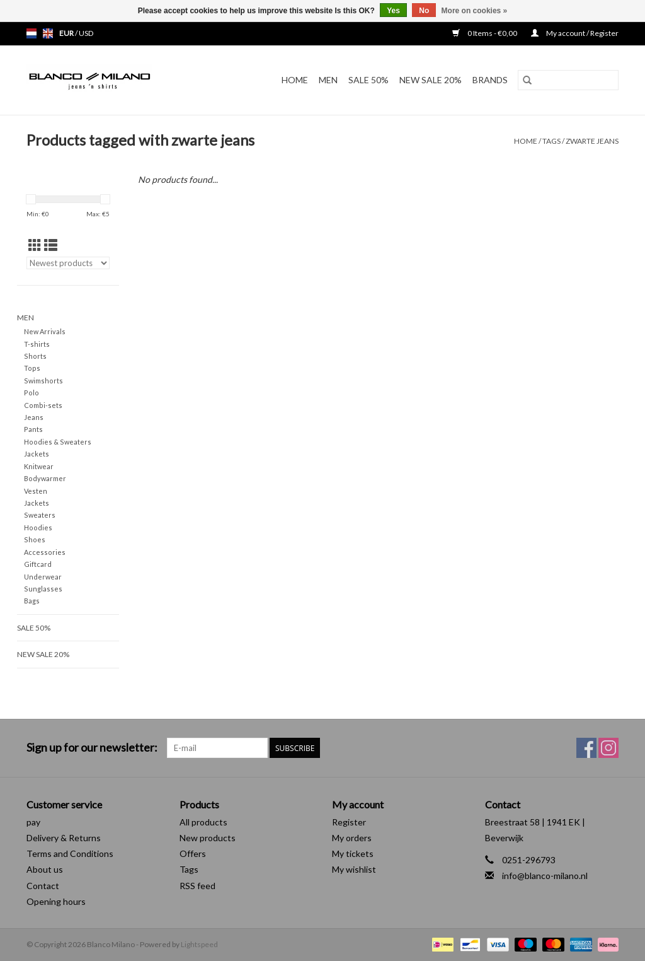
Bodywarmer (45, 478)
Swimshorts (43, 380)
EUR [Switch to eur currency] (67, 33)
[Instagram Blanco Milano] (608, 748)
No (424, 10)
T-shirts (37, 344)
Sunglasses (43, 589)
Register (349, 822)
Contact (42, 885)
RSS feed (197, 885)
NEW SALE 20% (430, 79)
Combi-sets (43, 405)
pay (33, 822)
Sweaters (39, 515)
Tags (551, 141)
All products (203, 822)
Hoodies (38, 527)
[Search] (568, 80)
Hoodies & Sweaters (57, 442)
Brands (490, 79)
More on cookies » (475, 10)
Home (295, 79)
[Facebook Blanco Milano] (586, 748)
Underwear (43, 577)
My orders (352, 837)
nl (31, 33)
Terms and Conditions (69, 853)
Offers (193, 853)
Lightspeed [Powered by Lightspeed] (199, 944)
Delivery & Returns (63, 837)
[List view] (50, 245)
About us (44, 869)
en (48, 33)
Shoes (34, 539)
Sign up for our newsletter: (91, 747)
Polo (31, 392)
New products (208, 837)
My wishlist (354, 869)
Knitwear (39, 466)
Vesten (35, 491)
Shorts (35, 356)
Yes (393, 10)
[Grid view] (35, 245)
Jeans (33, 417)
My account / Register (575, 33)
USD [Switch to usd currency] (86, 33)
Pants (33, 429)
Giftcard (38, 564)
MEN (328, 79)
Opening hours (56, 901)
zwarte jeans (592, 141)
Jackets (36, 454)
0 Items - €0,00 (485, 33)
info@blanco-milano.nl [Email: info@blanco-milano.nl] (545, 875)
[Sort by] (68, 263)
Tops (32, 368)
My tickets (353, 853)
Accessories (45, 552)
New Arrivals (45, 331)
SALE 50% (368, 79)
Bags (32, 601)
